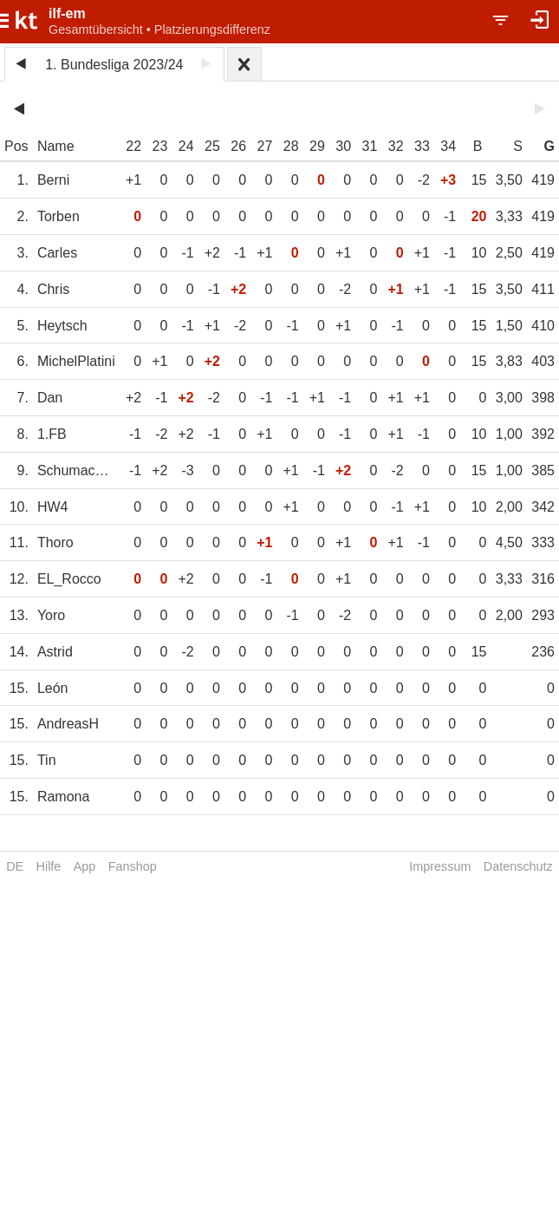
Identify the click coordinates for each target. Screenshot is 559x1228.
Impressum (440, 866)
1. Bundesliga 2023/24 (114, 64)
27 (265, 146)
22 (133, 146)
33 (422, 146)
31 (370, 146)
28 (291, 146)
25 (212, 146)
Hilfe (49, 866)
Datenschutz (518, 866)
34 (448, 146)
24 (186, 146)
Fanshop (132, 866)
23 (160, 146)
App (85, 866)
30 (343, 146)
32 (396, 146)
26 (238, 146)
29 (317, 146)
